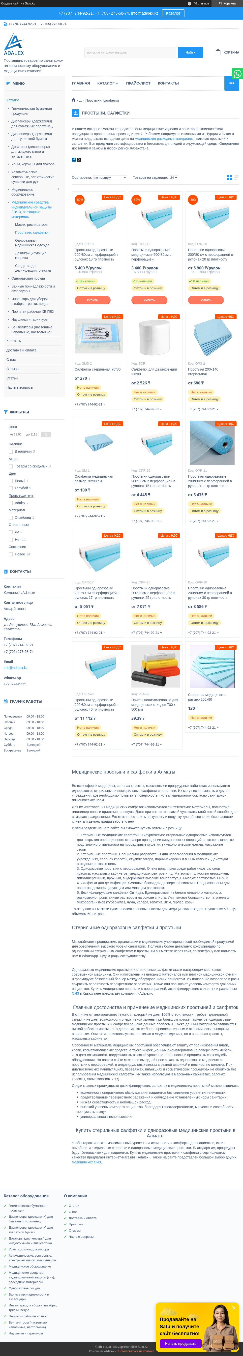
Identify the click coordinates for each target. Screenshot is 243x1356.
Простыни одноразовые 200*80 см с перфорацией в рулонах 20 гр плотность (210, 254)
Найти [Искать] (190, 52)
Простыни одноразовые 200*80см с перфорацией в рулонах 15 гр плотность (153, 481)
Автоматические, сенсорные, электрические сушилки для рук (33, 177)
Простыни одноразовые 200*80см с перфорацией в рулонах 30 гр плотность (210, 593)
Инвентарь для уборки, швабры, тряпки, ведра (30, 301)
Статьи (12, 378)
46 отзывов (201, 3)
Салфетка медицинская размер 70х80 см (94, 478)
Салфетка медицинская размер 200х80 (207, 697)
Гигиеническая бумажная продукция (31, 111)
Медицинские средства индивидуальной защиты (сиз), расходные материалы (32, 1277)
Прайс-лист (138, 83)
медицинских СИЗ (86, 1162)
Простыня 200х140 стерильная (203, 371)
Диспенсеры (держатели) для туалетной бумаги (31, 136)
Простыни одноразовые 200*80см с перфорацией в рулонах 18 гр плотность (97, 254)
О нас (11, 360)
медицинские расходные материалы (164, 139)
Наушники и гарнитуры (29, 319)
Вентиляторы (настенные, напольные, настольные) (32, 329)
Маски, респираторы (31, 225)
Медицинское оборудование (22, 192)
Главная (81, 83)
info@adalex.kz (16, 668)
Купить (92, 300)
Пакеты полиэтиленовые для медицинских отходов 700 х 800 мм (154, 704)
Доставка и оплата (21, 350)
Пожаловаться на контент (136, 1351)
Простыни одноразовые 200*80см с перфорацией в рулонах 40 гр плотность (97, 704)
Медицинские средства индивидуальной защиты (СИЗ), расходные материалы (31, 209)
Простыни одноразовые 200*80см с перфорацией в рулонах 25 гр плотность (153, 593)
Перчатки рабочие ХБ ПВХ (32, 312)
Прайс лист (77, 1224)
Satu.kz (143, 1347)
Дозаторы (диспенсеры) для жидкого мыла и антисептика (30, 151)
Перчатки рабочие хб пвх (27, 1316)
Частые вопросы (19, 387)
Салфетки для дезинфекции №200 (154, 371)
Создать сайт (10, 3)
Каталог (173, 13)
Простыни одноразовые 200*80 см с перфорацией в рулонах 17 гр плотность (97, 593)
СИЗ (75, 993)
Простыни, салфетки (32, 232)
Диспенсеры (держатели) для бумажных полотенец (32, 123)
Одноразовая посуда (28, 278)
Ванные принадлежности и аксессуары (33, 288)
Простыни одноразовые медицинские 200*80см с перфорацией (151, 254)
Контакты (13, 341)
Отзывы (12, 369)
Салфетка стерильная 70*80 (98, 369)
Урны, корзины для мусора (33, 164)
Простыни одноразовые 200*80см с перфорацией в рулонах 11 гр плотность (210, 481)
